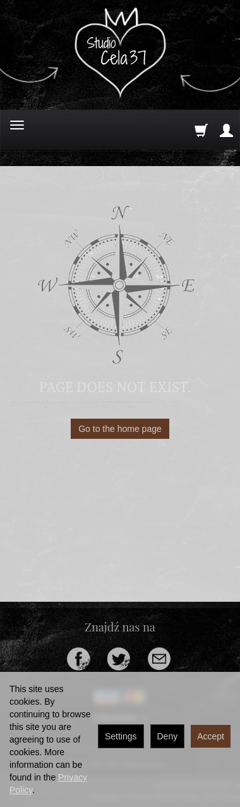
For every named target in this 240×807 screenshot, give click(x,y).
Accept (210, 736)
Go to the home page (120, 429)
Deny (167, 736)
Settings (121, 736)
